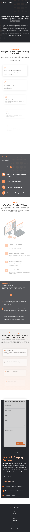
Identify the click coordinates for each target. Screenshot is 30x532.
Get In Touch (19, 437)
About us (15, 513)
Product (15, 520)
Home (15, 511)
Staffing (15, 522)
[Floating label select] (15, 424)
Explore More (6, 166)
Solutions (15, 518)
